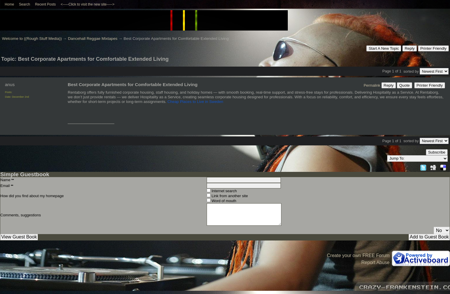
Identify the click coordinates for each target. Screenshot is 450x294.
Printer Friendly (433, 48)
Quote (404, 85)
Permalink (372, 85)
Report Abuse (375, 262)
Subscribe (436, 152)
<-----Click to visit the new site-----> (88, 4)
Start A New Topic (384, 48)
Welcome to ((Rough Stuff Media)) (32, 38)
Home (9, 4)
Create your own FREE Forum (358, 255)
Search (24, 4)
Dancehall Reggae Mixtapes (92, 38)
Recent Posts (45, 4)
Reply (410, 48)
